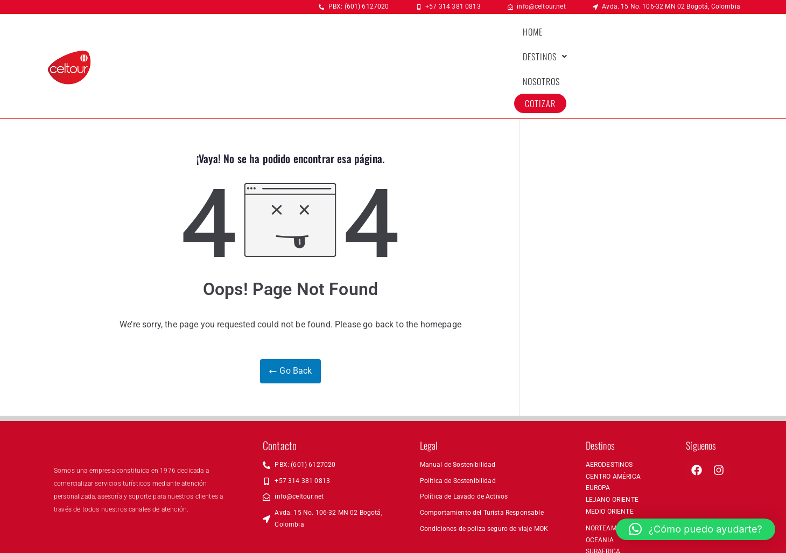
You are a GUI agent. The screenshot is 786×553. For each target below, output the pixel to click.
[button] (582, 36)
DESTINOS (582, 36)
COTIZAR (693, 36)
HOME (533, 36)
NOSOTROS (640, 36)
